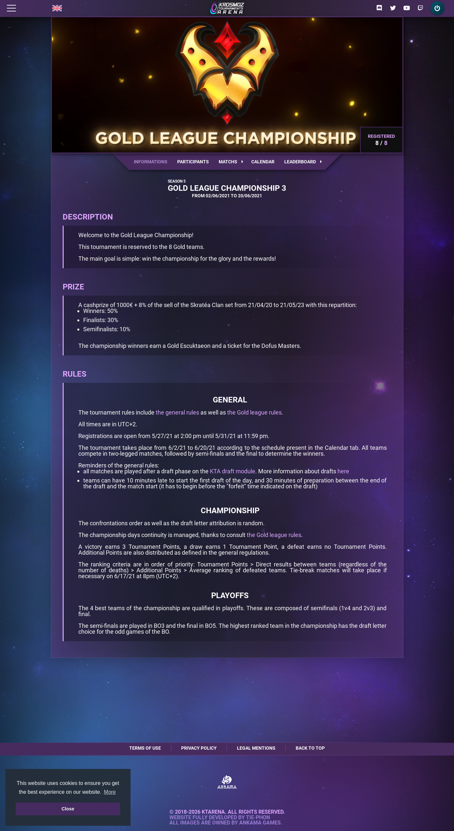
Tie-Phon (258, 817)
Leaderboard (303, 161)
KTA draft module (232, 471)
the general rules (177, 412)
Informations (150, 161)
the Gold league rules (254, 412)
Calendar (262, 161)
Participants (193, 161)
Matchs (231, 161)
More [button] (110, 792)
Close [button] (67, 808)
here (343, 471)
